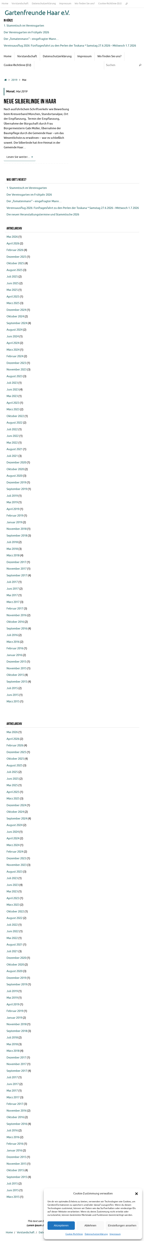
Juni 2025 (13, 283)
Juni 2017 (13, 589)
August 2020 (14, 476)
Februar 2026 (15, 250)
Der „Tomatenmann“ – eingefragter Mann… (31, 39)
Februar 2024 (15, 356)
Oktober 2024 (15, 316)
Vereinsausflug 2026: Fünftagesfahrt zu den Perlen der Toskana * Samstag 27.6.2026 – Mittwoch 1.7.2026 (70, 46)
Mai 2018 (12, 549)
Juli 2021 (12, 456)
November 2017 (17, 569)
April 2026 (13, 243)
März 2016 (13, 642)
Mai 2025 (12, 290)
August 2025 (14, 270)
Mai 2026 (12, 237)
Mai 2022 (12, 443)
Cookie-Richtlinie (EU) (110, 3)
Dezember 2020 (16, 462)
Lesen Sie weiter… (20, 157)
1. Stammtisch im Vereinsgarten (24, 25)
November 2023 (17, 369)
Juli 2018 (12, 542)
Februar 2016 (15, 648)
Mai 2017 (12, 595)
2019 (14, 80)
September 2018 (17, 535)
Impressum (115, 1234)
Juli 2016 (12, 635)
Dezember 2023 (16, 363)
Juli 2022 (12, 429)
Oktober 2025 (15, 263)
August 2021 (14, 449)
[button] (136, 1194)
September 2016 (17, 628)
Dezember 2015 (16, 662)
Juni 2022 (13, 436)
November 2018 (17, 529)
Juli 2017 (12, 582)
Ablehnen (90, 1225)
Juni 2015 (13, 695)
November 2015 (17, 668)
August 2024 (14, 330)
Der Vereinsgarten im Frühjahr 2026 (26, 32)
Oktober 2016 (15, 622)
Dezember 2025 (16, 257)
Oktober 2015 (15, 675)
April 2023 (13, 403)
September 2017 (17, 575)
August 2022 (14, 423)
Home (5, 3)
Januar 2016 (14, 655)
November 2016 (17, 615)
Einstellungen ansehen (122, 1225)
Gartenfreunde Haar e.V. (37, 12)
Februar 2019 (15, 515)
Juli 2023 (12, 383)
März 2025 (13, 303)
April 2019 (13, 509)
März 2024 (13, 350)
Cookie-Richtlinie (74, 1234)
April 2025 (13, 296)
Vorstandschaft (20, 3)
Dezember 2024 (16, 310)
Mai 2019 (12, 502)
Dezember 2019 (16, 482)
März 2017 (13, 602)
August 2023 (14, 376)
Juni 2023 (13, 389)
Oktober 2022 (15, 416)
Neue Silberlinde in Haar (30, 101)
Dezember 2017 (16, 562)
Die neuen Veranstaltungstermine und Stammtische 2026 (43, 214)
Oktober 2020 (15, 469)
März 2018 (13, 555)
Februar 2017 (15, 608)
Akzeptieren (61, 1225)
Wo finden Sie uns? (85, 3)
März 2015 (13, 701)
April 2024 (13, 343)
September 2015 (17, 682)
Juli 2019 (12, 496)
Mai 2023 (12, 396)
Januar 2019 (14, 522)
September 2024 (17, 323)
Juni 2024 (13, 336)
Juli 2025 (12, 276)
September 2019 (17, 489)
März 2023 (13, 409)
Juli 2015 (12, 688)
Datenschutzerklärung (96, 1234)
